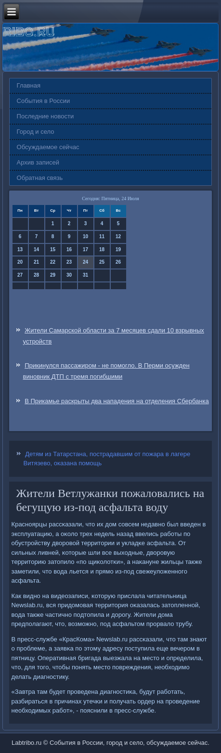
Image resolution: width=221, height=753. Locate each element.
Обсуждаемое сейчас (48, 147)
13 (20, 249)
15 (52, 249)
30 (69, 275)
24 (85, 262)
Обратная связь (40, 177)
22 (52, 262)
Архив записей (38, 162)
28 (36, 275)
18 (101, 249)
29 (52, 275)
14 (36, 249)
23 (69, 262)
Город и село (35, 131)
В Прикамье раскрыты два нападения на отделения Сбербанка (116, 401)
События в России (43, 100)
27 (20, 275)
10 (85, 236)
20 (20, 262)
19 (118, 249)
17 (85, 249)
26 (118, 262)
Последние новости (45, 116)
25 (101, 262)
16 (69, 249)
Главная (28, 85)
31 (85, 275)
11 (101, 236)
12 (118, 236)
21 (36, 262)
